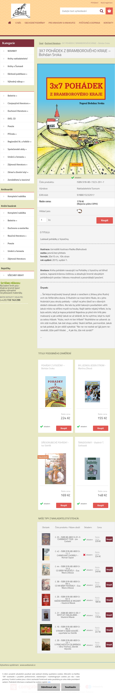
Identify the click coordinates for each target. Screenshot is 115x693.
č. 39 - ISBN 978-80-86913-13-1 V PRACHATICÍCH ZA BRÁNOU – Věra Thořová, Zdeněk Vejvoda (68, 644)
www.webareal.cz (27, 664)
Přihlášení (94, 2)
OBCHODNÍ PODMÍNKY (35, 22)
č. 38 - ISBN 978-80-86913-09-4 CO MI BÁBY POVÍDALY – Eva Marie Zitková (67, 584)
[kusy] (43, 219)
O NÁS (18, 22)
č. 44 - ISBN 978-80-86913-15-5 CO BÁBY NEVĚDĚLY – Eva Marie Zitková (67, 569)
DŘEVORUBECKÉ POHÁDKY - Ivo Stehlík (55, 444)
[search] (101, 11)
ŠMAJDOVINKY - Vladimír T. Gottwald (91, 444)
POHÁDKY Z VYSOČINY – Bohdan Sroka (53, 367)
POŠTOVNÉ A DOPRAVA (89, 22)
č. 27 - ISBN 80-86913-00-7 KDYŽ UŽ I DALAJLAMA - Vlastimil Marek (67, 615)
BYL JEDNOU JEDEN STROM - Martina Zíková (92, 367)
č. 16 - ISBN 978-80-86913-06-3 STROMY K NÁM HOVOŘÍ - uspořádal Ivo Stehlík (67, 629)
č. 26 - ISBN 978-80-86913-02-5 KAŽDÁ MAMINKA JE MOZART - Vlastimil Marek (68, 599)
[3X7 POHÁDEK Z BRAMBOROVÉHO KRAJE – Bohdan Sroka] (76, 65)
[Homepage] (9, 22)
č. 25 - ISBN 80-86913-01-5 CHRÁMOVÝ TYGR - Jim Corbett (67, 539)
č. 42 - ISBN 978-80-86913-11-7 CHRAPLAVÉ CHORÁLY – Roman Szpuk (67, 554)
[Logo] (20, 11)
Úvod (41, 43)
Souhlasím (70, 687)
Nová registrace (106, 2)
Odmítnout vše (48, 687)
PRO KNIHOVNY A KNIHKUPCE (62, 22)
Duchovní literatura (52, 43)
